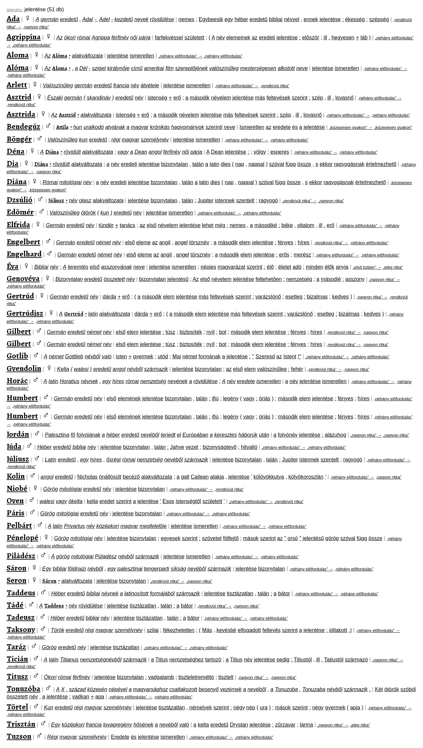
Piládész (21, 555)
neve (302, 68)
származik (156, 369)
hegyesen (342, 37)
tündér (106, 225)
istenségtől (188, 501)
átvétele (149, 85)
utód (163, 356)
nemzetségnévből (100, 659)
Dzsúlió (19, 199)
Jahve (177, 447)
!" (299, 356)
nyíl (211, 332)
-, (96, 19)
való (106, 356)
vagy (123, 152)
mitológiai (70, 182)
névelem (221, 97)
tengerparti (157, 568)
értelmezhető (381, 164)
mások (250, 538)
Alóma (59, 55)
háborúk (247, 435)
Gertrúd (20, 296)
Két (379, 689)
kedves (340, 296)
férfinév (120, 37)
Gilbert (19, 331)
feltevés (271, 630)
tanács (127, 225)
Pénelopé (22, 537)
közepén (97, 689)
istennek (225, 200)
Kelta (63, 369)
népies (208, 267)
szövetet (212, 538)
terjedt (168, 435)
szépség (379, 19)
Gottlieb (74, 356)
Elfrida (18, 224)
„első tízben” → (367, 267)
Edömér (20, 212)
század (77, 689)
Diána (52, 152)
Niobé (17, 488)
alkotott (286, 68)
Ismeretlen (252, 127)
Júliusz (56, 200)
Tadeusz (21, 617)
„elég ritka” (393, 267)
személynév (155, 139)
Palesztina (57, 435)
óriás (264, 398)
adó (296, 267)
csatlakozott (183, 689)
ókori (70, 37)
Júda (14, 446)
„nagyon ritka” (36, 26)
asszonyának (116, 267)
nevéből (150, 435)
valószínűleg (224, 68)
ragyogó (268, 200)
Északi (55, 97)
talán (198, 164)
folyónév (288, 435)
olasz (85, 200)
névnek (89, 381)
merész (302, 254)
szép (317, 97)
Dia (13, 163)
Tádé (15, 605)
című (137, 68)
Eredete (120, 737)
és (295, 127)
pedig (283, 659)
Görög (50, 489)
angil (165, 242)
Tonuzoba (286, 689)
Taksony (21, 629)
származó (356, 659)
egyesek (170, 538)
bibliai (276, 19)
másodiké (265, 225)
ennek (311, 19)
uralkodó (94, 127)
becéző (131, 477)
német (103, 242)
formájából (162, 593)
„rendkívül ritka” (274, 85)
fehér (297, 369)
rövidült (72, 152)
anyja (342, 267)
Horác (17, 380)
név (220, 37)
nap (239, 164)
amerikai (154, 68)
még (220, 225)
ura (263, 707)
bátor (284, 593)
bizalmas (317, 296)
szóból (408, 689)
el (179, 435)
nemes (186, 19)
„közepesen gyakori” (393, 127)
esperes (279, 152)
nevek (142, 19)
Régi (52, 737)
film (170, 68)
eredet (106, 501)
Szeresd (265, 356)
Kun (48, 707)
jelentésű (177, 279)
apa (99, 696)
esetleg (293, 296)
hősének (144, 725)
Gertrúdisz (25, 313)
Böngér (19, 139)
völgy (259, 152)
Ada (13, 18)
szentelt (245, 200)
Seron (16, 580)
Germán (55, 225)
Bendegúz (23, 126)
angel (181, 242)
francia (121, 85)
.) (350, 630)
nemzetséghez (186, 659)
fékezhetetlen (178, 630)
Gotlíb (17, 355)
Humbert (22, 397)
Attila (62, 127)
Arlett (17, 84)
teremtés (78, 267)
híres (304, 242)
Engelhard (24, 254)
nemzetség (299, 279)
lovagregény (117, 725)
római (83, 37)
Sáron (16, 568)
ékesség (355, 19)
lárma (306, 725)
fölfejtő (231, 538)
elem (245, 242)
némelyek (200, 707)
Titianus (69, 659)
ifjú (215, 398)
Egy (47, 568)
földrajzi (77, 568)
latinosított (136, 593)
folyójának (88, 435)
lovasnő (344, 97)
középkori (107, 526)
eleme (143, 242)
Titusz (17, 676)
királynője (118, 68)
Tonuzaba (314, 689)
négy (239, 707)
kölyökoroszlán (306, 477)
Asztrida (21, 114)
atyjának (115, 127)
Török (57, 630)
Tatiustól (334, 659)
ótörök (88, 213)
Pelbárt (19, 525)
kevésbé (226, 630)
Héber (44, 447)
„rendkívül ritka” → (299, 200)
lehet (207, 225)
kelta (92, 501)
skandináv (99, 97)
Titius (161, 659)
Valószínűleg (58, 85)
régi (115, 139)
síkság (178, 568)
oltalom (306, 225)
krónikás (160, 127)
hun (77, 127)
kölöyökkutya (268, 477)
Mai (177, 356)
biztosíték (191, 332)
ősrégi (113, 459)
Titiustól (303, 659)
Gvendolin (24, 368)
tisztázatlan (240, 593)
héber (241, 19)
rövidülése (162, 19)
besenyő (209, 689)
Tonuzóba (23, 688)
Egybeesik (211, 19)
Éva (13, 266)
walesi (81, 369)
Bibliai (41, 267)
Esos (168, 501)
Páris (15, 512)
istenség (158, 97)
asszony (355, 279)
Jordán (18, 434)
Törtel (17, 706)
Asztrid (19, 97)
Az (60, 37)
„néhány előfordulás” (31, 45)
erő (177, 97)
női (133, 37)
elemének (129, 398)
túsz (170, 332)
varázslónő (268, 296)
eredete (281, 127)
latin (214, 164)
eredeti (267, 37)
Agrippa (101, 37)
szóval (276, 164)
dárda (109, 296)
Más (207, 630)
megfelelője (153, 526)
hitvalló (249, 447)
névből (92, 356)
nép (250, 707)
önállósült (110, 477)
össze (304, 164)
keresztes (225, 435)
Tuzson (19, 736)
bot (222, 332)
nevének (178, 381)
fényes (285, 242)
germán (49, 19)
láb (364, 37)
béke (287, 225)
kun (83, 139)
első (151, 225)
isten (121, 356)
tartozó (213, 659)
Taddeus (21, 592)
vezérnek (231, 689)
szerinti (214, 127)
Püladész (106, 556)
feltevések (278, 97)
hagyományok (187, 127)
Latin (51, 459)
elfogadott (249, 630)
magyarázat (232, 267)
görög (332, 538)
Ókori (50, 677)
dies (225, 164)
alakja (217, 477)
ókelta (75, 501)
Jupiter (205, 200)
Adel (104, 19)
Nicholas (87, 477)
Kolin (16, 476)
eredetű (69, 19)
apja (355, 707)
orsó (293, 538)
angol (155, 152)
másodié (331, 279)
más (260, 97)
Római (50, 182)
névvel (291, 19)
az (254, 37)
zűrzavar (285, 725)
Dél (83, 68)
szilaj (153, 630)
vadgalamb (161, 677)
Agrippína (24, 36)
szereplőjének (191, 68)
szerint (299, 97)
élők (329, 267)
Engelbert (23, 241)
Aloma (18, 55)
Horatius (70, 381)
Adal (87, 19)
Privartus (74, 526)
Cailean (200, 477)
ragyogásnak (349, 164)
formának (210, 356)
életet (284, 267)
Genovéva (23, 278)
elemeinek (238, 37)
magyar (139, 127)
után (264, 435)
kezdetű (123, 19)
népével (118, 689)
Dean (141, 152)
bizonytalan (174, 164)
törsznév (199, 242)
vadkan (80, 696)
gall (185, 477)
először (310, 37)
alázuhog (335, 435)
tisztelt (225, 677)
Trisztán (21, 724)
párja (145, 37)
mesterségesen (258, 68)
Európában (195, 435)
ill (325, 37)
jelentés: (15, 9)
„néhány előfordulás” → (181, 56)
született (194, 37)
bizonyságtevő (219, 447)
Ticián (17, 658)
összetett (114, 279)
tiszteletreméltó (196, 677)
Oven (15, 500)
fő (73, 435)
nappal (256, 164)
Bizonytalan (69, 279)
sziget (99, 68)
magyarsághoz (150, 689)
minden (314, 267)
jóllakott (338, 630)
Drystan (239, 725)
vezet (192, 447)
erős (284, 254)
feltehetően (268, 279)
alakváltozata (87, 56)
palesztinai (130, 568)
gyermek (143, 356)
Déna (15, 151)
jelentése (330, 19)
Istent (289, 356)
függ (291, 164)
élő (270, 267)
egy (229, 19)
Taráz (16, 646)
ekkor (326, 164)
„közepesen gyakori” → (351, 127)
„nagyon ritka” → (384, 279)
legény (231, 398)
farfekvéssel (169, 37)
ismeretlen (142, 56)
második (200, 97)
